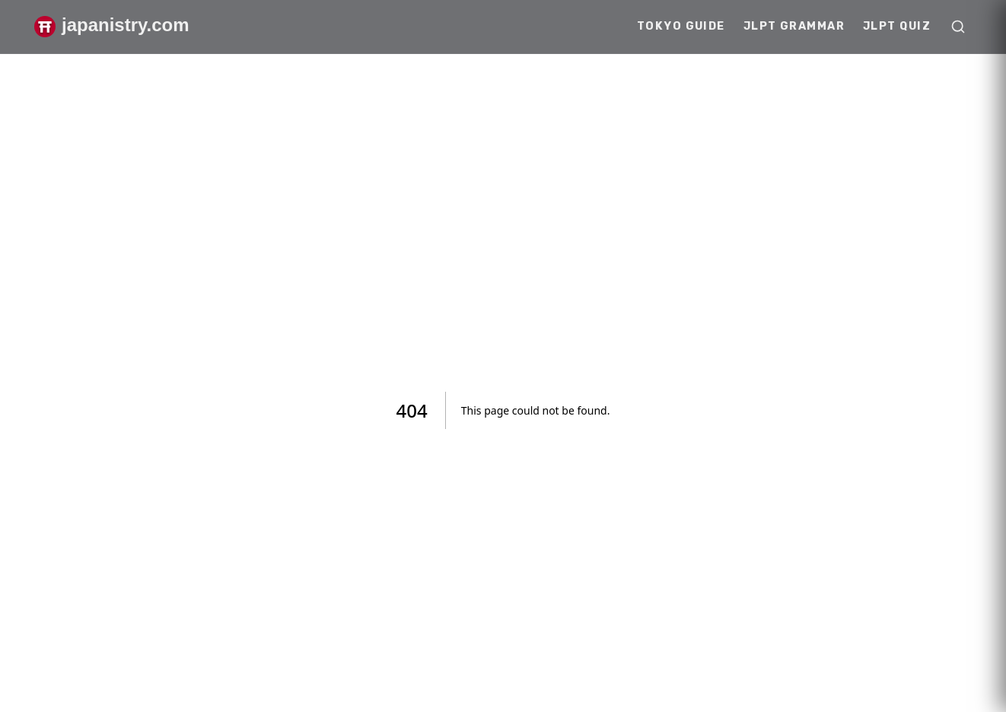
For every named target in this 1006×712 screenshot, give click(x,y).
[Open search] (958, 26)
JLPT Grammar (794, 26)
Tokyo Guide (681, 26)
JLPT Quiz (897, 26)
